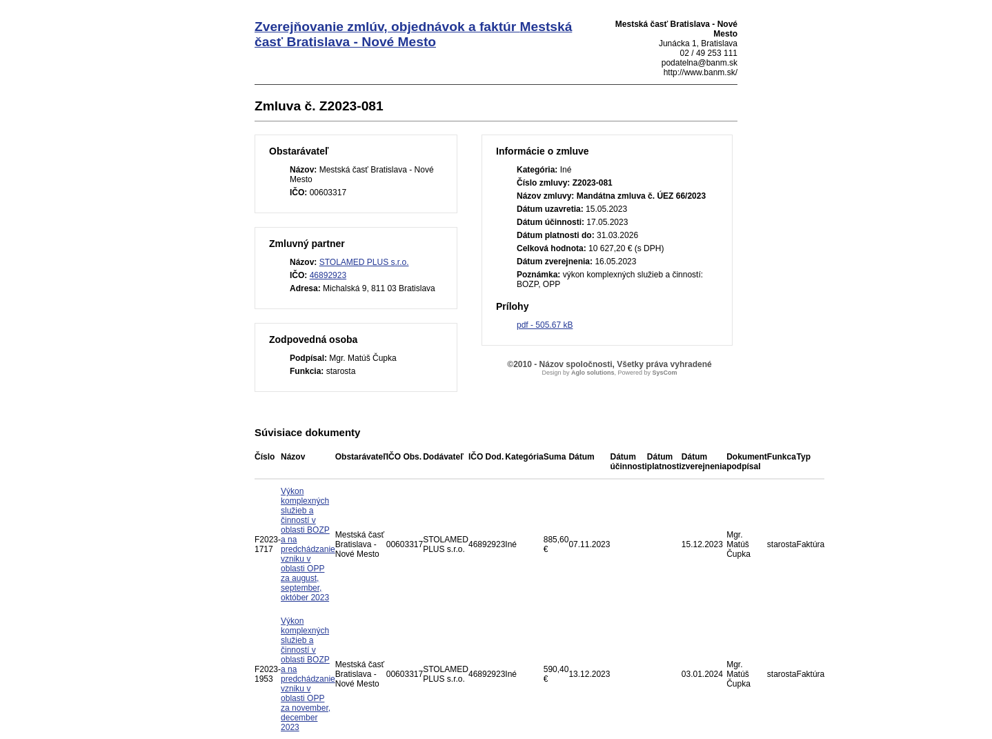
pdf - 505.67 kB (545, 325)
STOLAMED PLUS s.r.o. (364, 262)
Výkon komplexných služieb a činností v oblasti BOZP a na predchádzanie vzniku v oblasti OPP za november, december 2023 (308, 674)
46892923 (328, 275)
